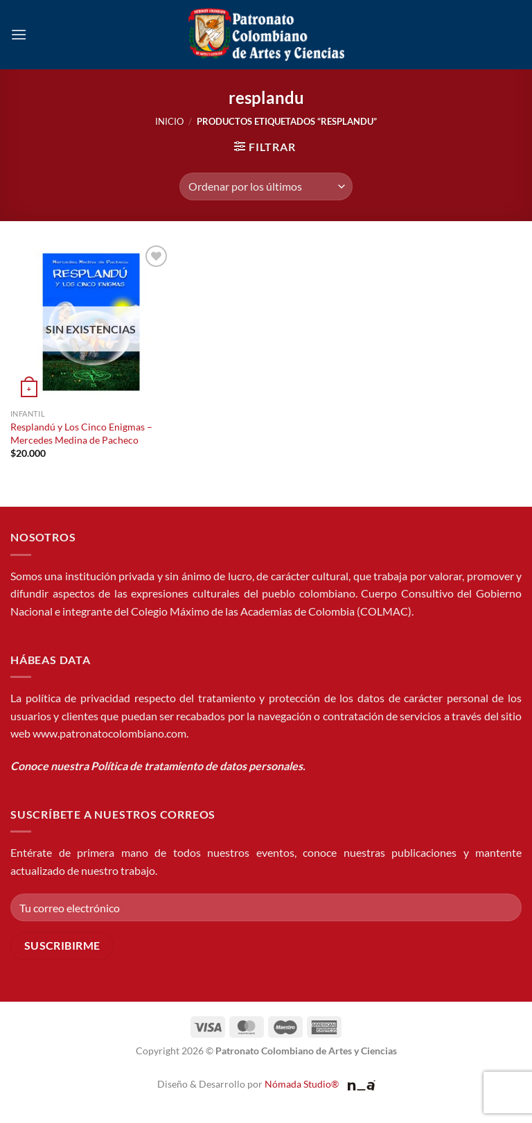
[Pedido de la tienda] (265, 186)
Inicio (169, 121)
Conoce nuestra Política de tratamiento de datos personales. (157, 765)
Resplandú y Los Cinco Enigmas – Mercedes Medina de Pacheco (81, 433)
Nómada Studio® (302, 1084)
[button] (18, 34)
